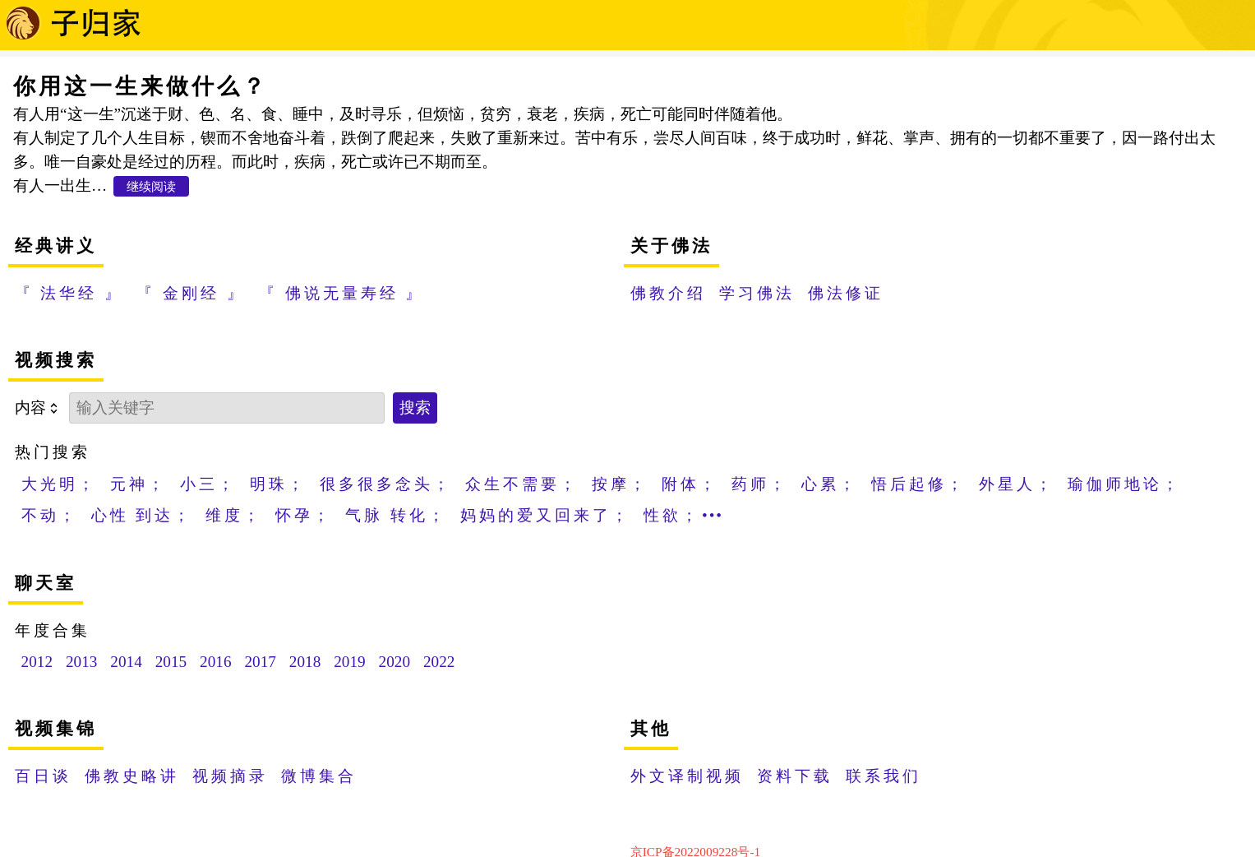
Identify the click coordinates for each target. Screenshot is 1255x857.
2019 (349, 661)
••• (712, 515)
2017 (259, 661)
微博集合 (319, 776)
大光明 (49, 484)
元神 (129, 484)
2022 (438, 661)
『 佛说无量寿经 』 (342, 293)
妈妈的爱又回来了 (535, 515)
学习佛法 (757, 293)
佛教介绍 (668, 293)
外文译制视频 (687, 776)
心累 (820, 484)
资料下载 (795, 776)
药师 (750, 484)
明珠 (269, 484)
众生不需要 (512, 484)
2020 (394, 661)
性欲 (662, 515)
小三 (199, 484)
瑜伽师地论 (1115, 484)
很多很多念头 (376, 484)
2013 (81, 661)
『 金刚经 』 (191, 293)
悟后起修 (909, 484)
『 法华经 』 (69, 293)
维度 (224, 515)
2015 (171, 661)
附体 (680, 484)
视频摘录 (230, 776)
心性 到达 (132, 515)
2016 (215, 661)
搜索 (415, 407)
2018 (305, 661)
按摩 (611, 484)
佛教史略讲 (132, 776)
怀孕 (294, 515)
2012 (37, 661)
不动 (40, 515)
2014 (125, 661)
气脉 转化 (386, 515)
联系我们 (883, 776)
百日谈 (43, 776)
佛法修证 (846, 293)
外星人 (1007, 484)
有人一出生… (60, 185)
